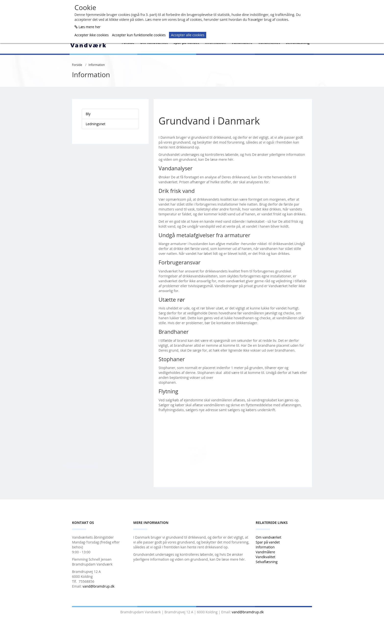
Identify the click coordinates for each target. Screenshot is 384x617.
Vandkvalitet (265, 557)
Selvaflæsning (267, 561)
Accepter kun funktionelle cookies (139, 35)
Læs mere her (90, 27)
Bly (88, 113)
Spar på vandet (268, 542)
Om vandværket (269, 537)
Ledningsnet (95, 124)
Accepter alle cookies (187, 35)
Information (96, 65)
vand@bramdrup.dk (99, 586)
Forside (77, 65)
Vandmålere (266, 552)
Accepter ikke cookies (91, 35)
